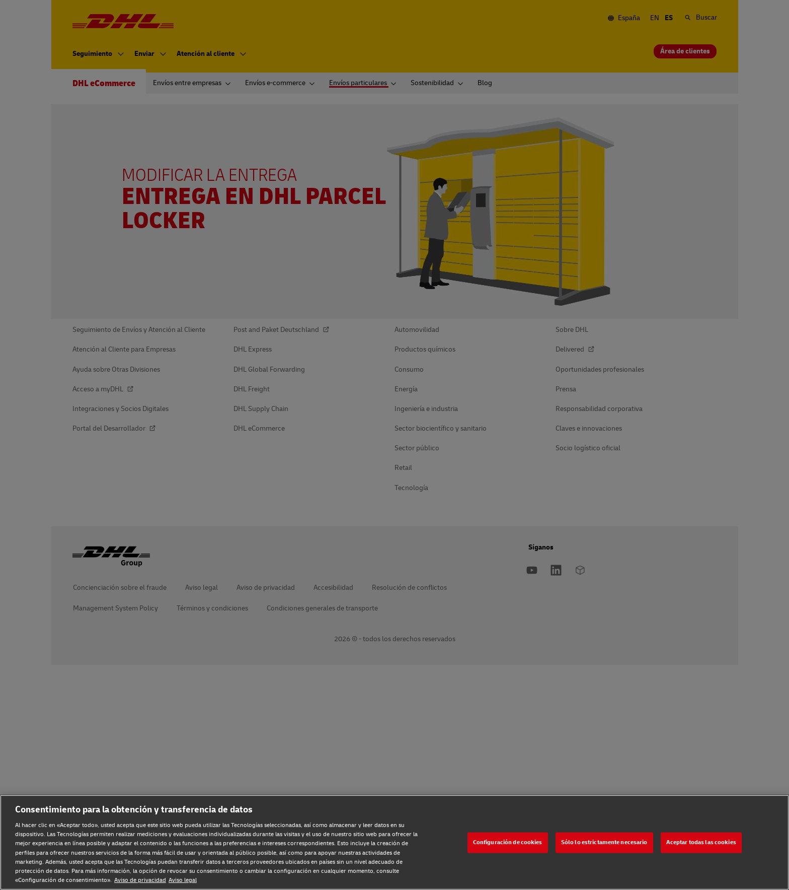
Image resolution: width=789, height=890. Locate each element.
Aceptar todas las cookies (701, 842)
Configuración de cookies (507, 842)
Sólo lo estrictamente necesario (604, 842)
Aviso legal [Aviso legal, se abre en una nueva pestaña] (183, 880)
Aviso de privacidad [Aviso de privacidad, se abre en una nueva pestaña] (140, 880)
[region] (394, 842)
